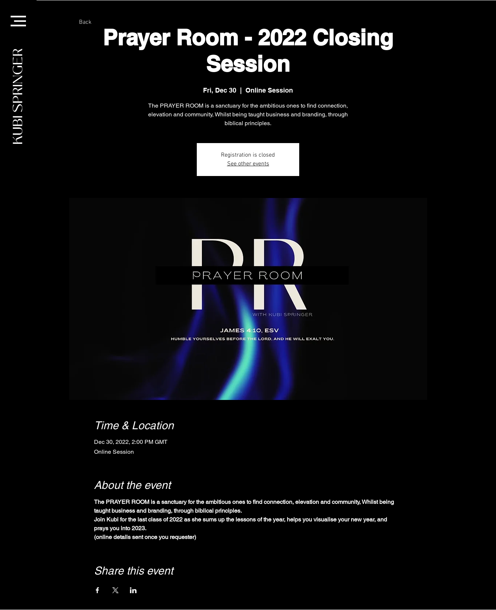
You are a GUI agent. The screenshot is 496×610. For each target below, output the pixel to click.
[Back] (85, 22)
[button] (18, 21)
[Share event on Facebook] (97, 590)
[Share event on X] (115, 590)
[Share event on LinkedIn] (133, 590)
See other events (248, 164)
